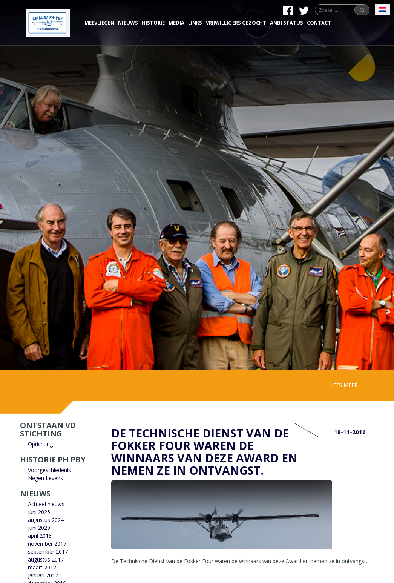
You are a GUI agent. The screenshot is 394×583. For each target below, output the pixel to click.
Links (195, 22)
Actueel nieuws (46, 504)
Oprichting (40, 444)
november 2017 (47, 543)
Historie (153, 22)
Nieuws (128, 22)
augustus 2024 (46, 519)
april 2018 (40, 535)
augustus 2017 (46, 559)
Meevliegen (99, 22)
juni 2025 (39, 511)
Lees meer (344, 384)
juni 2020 (39, 527)
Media (176, 22)
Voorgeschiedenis (49, 470)
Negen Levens (45, 478)
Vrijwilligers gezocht (236, 22)
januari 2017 (43, 575)
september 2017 (48, 551)
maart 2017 (42, 567)
